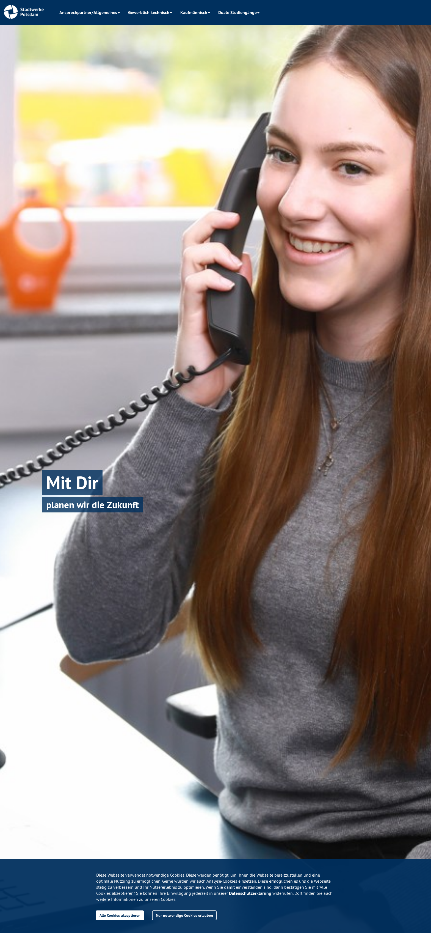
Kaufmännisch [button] (195, 12)
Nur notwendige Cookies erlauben (184, 915)
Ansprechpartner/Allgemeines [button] (89, 12)
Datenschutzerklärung (250, 893)
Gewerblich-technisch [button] (150, 12)
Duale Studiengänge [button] (238, 12)
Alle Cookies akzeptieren (120, 915)
